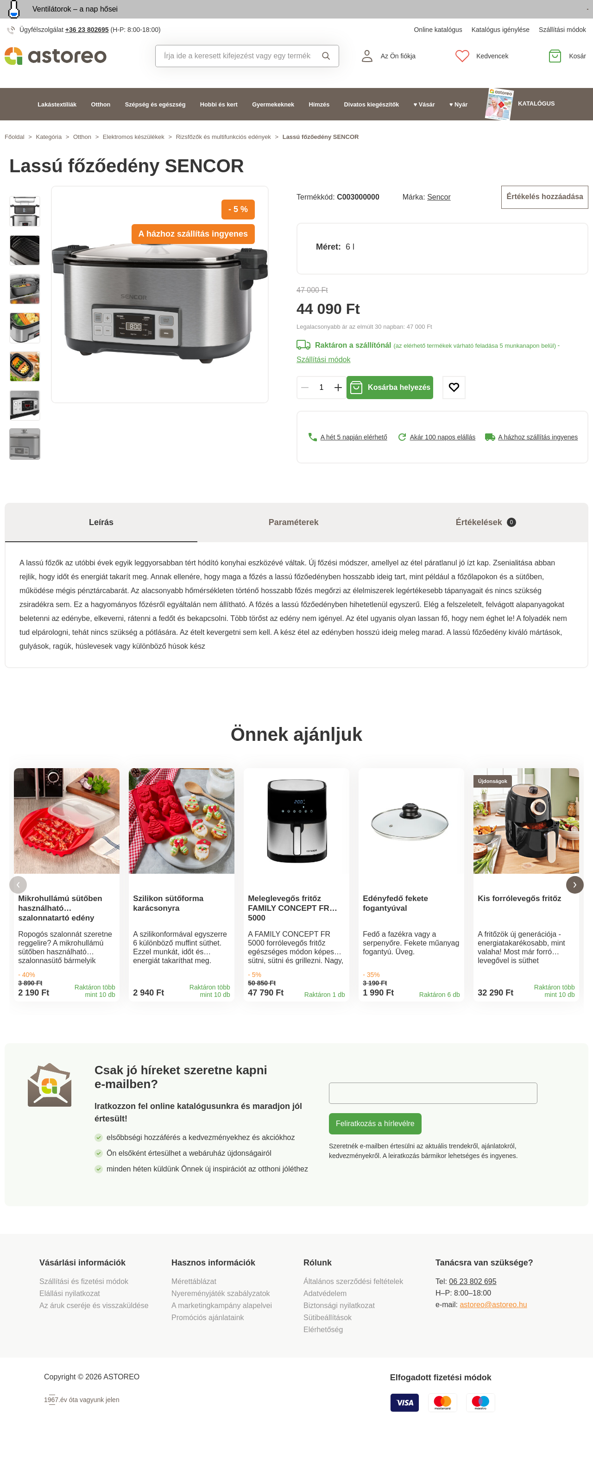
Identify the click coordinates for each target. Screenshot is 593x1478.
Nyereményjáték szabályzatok (220, 1327)
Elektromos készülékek (133, 158)
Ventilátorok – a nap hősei (75, 20)
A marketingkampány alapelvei (221, 1339)
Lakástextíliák (57, 125)
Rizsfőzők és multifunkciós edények (223, 158)
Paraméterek (294, 543)
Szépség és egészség (155, 125)
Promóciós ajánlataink (207, 1351)
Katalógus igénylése (501, 51)
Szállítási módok (562, 51)
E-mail (346, 1126)
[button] (18, 912)
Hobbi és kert (219, 125)
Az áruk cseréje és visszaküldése (94, 1339)
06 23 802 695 (472, 1315)
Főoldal (15, 158)
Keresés (326, 77)
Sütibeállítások (327, 1351)
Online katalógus (438, 51)
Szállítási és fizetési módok (85, 1315)
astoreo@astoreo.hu (493, 1338)
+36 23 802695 (87, 51)
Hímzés (319, 125)
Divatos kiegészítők (371, 125)
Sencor (439, 217)
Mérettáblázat (193, 1315)
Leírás (101, 543)
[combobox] (233, 77)
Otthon (100, 125)
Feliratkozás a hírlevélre (375, 1157)
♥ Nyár (458, 125)
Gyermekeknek (273, 125)
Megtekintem (535, 20)
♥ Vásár (424, 125)
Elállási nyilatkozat (69, 1327)
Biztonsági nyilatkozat (339, 1339)
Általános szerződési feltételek (353, 1315)
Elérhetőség (323, 1363)
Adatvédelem (325, 1327)
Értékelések (486, 544)
